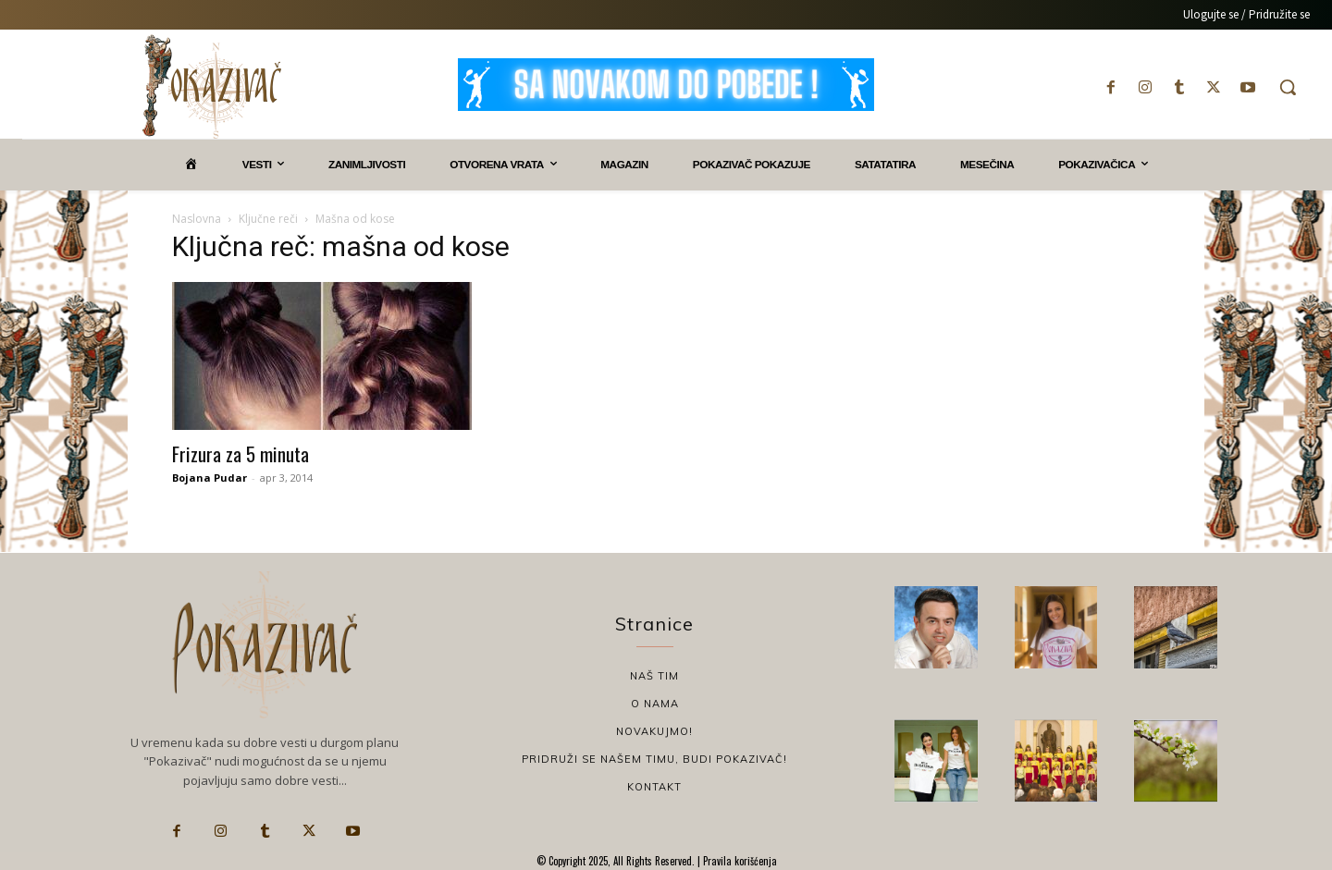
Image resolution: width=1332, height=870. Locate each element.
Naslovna (196, 219)
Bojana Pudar (209, 477)
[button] (1287, 87)
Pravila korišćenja (738, 860)
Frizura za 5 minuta (240, 453)
